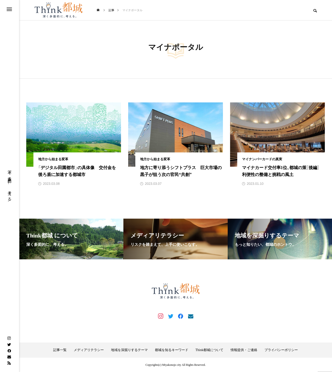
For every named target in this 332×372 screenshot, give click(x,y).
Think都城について (209, 350)
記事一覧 (60, 350)
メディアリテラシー (89, 350)
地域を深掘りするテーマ (129, 350)
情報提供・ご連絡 (244, 350)
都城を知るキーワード (171, 350)
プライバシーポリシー (281, 350)
